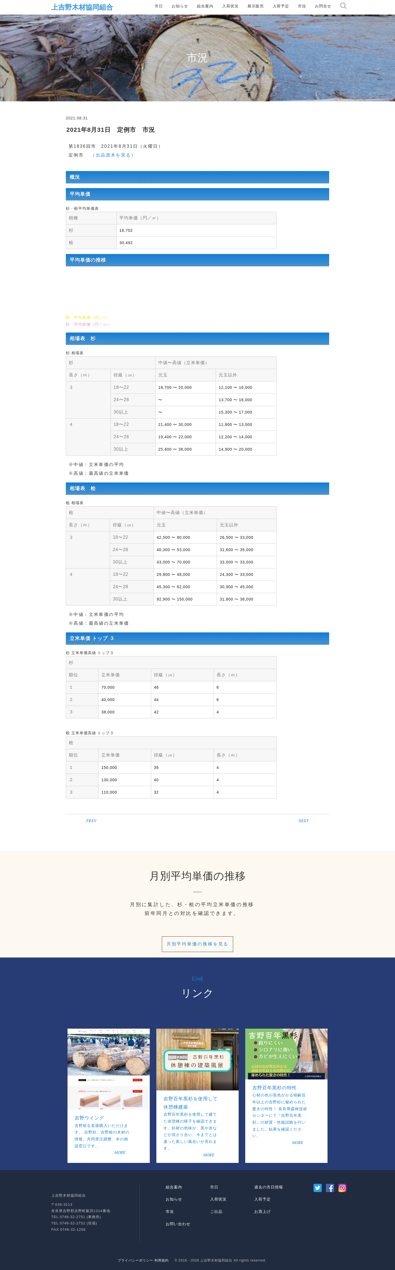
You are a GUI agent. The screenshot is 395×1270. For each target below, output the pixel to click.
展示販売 (255, 6)
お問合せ (323, 6)
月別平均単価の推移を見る (198, 944)
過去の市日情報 (268, 1187)
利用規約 (161, 1260)
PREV (91, 821)
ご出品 (216, 1211)
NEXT (303, 821)
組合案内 (205, 6)
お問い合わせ (178, 1224)
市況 (302, 6)
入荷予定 (281, 6)
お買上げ (262, 1211)
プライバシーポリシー (135, 1260)
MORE (119, 1152)
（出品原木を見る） (111, 155)
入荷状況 (230, 6)
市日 (159, 6)
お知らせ (180, 6)
